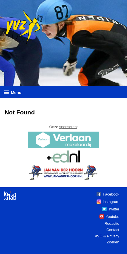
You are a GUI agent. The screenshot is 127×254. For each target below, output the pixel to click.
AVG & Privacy (107, 236)
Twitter (113, 209)
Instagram (111, 202)
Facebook (111, 194)
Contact (112, 230)
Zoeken (113, 242)
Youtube (112, 216)
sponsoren (68, 127)
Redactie (112, 223)
